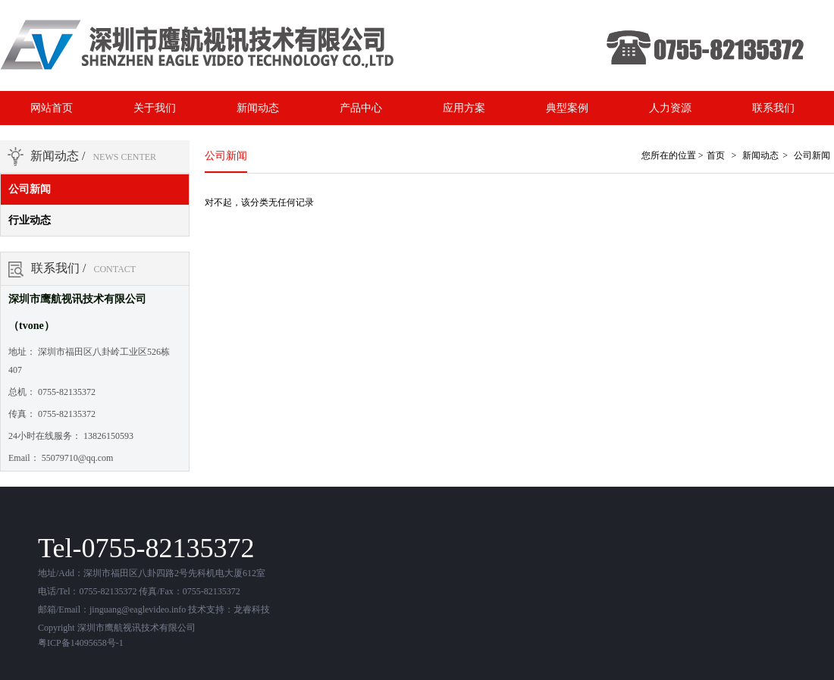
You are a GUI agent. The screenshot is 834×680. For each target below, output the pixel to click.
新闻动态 (760, 155)
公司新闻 (29, 189)
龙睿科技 (252, 609)
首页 (716, 155)
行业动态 (29, 220)
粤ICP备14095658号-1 (81, 643)
